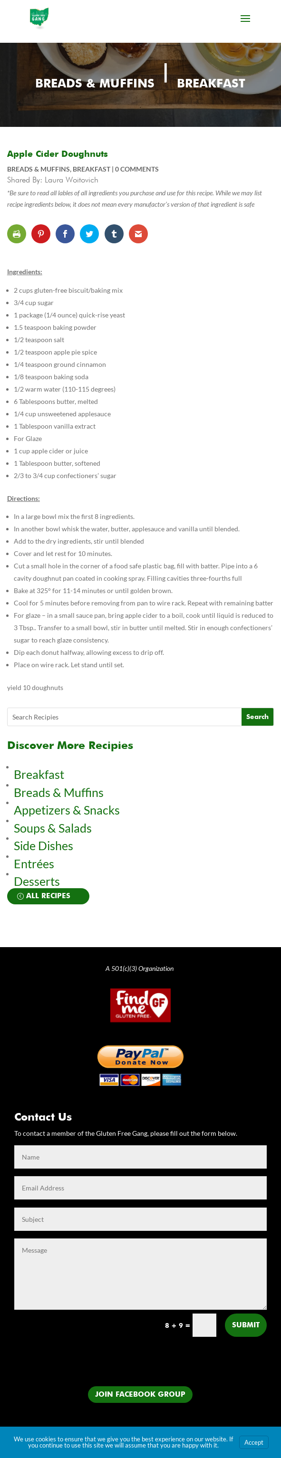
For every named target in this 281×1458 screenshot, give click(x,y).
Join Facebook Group (140, 1394)
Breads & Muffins (95, 84)
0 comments (137, 169)
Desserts (38, 881)
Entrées (34, 863)
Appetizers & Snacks (67, 810)
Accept (253, 1442)
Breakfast (211, 84)
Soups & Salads (53, 828)
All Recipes (48, 896)
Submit (246, 1325)
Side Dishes (43, 845)
